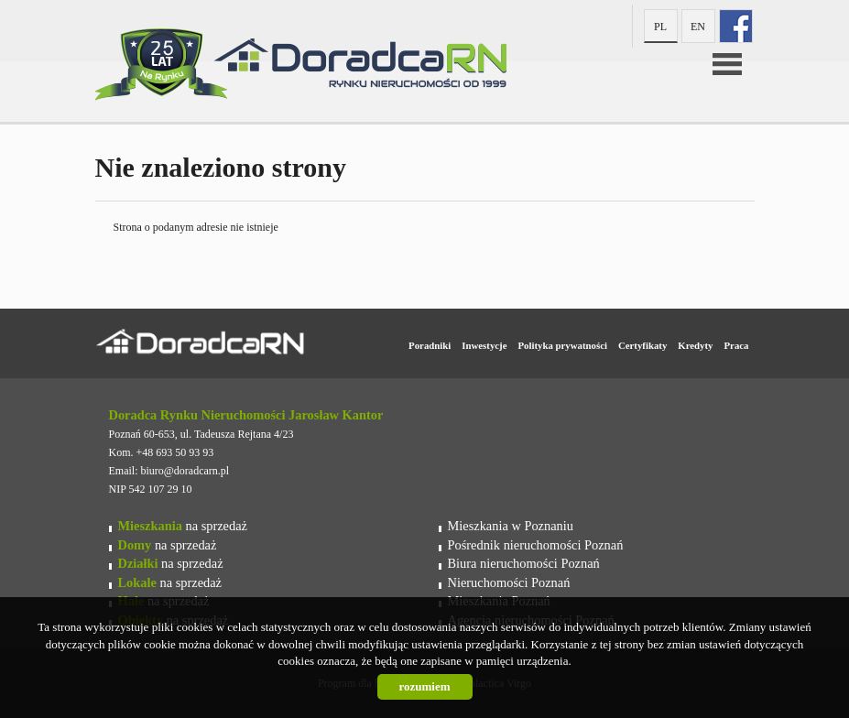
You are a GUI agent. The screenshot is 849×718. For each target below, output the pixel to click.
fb (736, 26)
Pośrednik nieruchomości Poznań (536, 545)
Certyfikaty (642, 345)
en (698, 26)
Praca (736, 345)
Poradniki (429, 345)
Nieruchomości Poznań (509, 582)
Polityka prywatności (561, 345)
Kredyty (695, 345)
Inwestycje (484, 345)
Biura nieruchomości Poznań (524, 563)
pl (660, 26)
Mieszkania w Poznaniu (510, 525)
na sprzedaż (182, 525)
